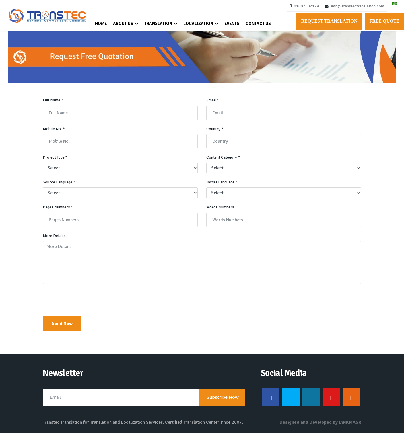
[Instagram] (351, 402)
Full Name (53, 103)
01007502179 (306, 6)
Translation (158, 23)
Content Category (224, 161)
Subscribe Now (222, 403)
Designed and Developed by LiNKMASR (320, 428)
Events (231, 23)
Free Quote (384, 21)
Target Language (223, 186)
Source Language (60, 186)
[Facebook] (270, 402)
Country (215, 132)
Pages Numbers (59, 212)
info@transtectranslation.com (357, 6)
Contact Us (258, 23)
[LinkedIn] (311, 402)
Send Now (62, 329)
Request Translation (329, 21)
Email (213, 103)
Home (101, 23)
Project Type (55, 161)
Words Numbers (222, 212)
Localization (198, 23)
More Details (54, 241)
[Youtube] (331, 402)
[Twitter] (291, 402)
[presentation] (86, 306)
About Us (123, 23)
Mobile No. (54, 132)
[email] (144, 402)
